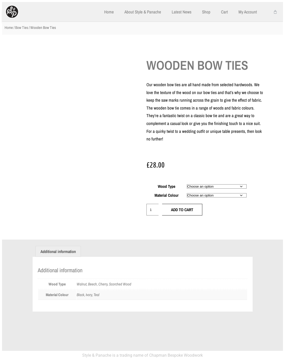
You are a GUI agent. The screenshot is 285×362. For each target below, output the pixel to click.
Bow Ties (21, 27)
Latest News (181, 12)
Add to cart (182, 209)
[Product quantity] (152, 209)
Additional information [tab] (58, 251)
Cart (224, 12)
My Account (247, 12)
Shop (206, 12)
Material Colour (167, 195)
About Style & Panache (142, 12)
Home (109, 12)
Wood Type (166, 186)
